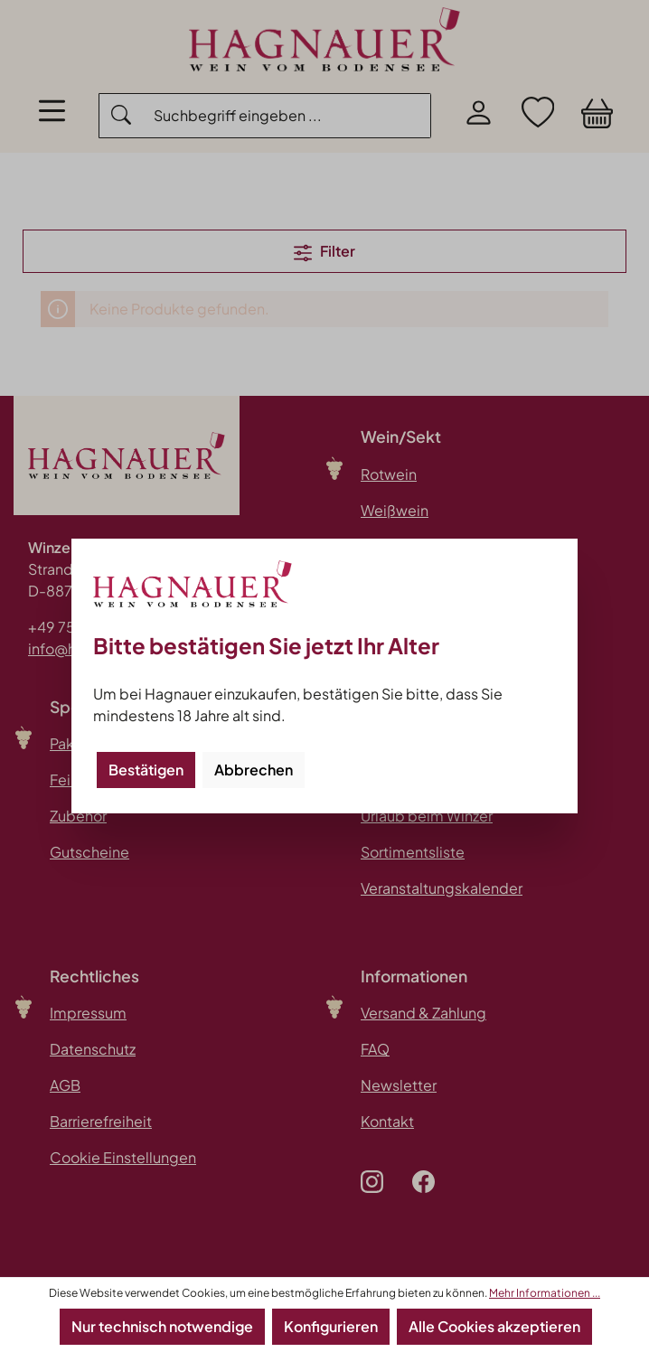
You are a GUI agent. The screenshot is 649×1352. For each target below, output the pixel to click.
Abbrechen (253, 769)
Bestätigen (145, 769)
